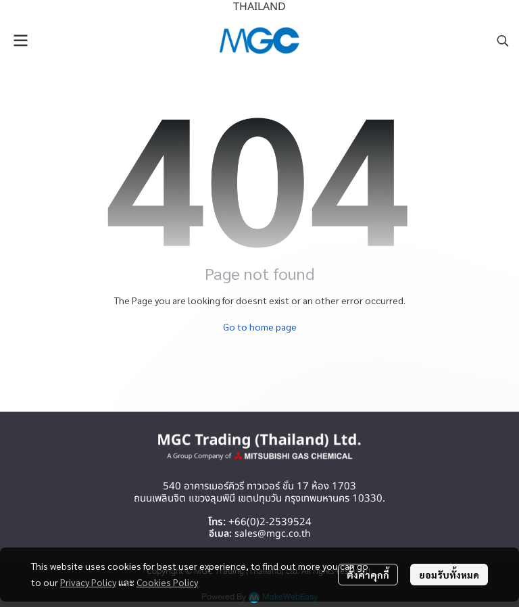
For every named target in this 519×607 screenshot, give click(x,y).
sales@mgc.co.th (272, 534)
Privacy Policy (88, 582)
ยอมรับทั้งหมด (449, 574)
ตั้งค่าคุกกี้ (368, 574)
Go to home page (260, 326)
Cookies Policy (167, 582)
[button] (502, 40)
